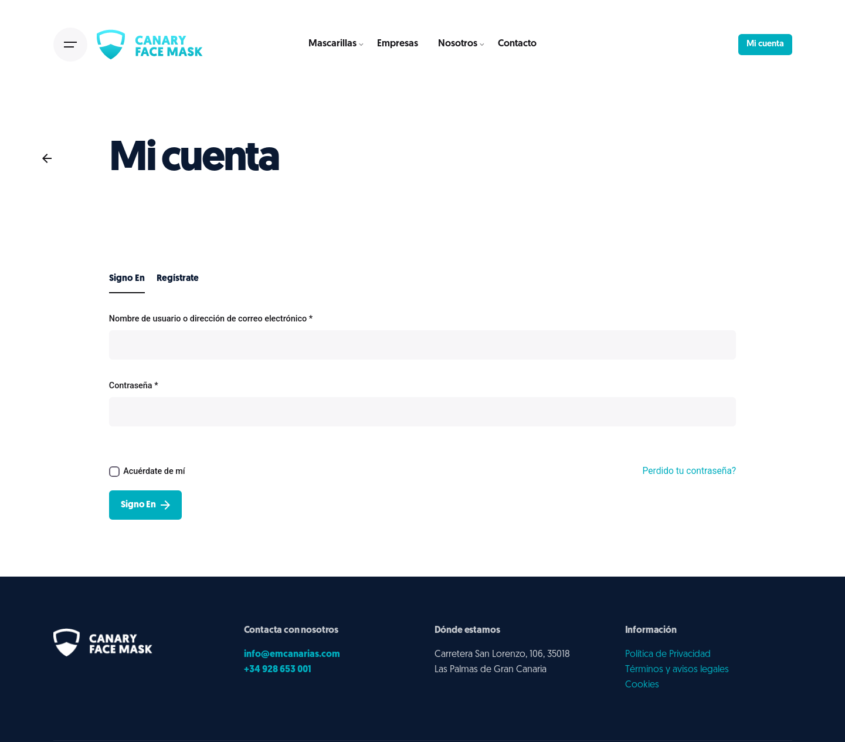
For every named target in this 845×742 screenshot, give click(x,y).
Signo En (145, 505)
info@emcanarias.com (292, 654)
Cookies (642, 685)
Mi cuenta (765, 44)
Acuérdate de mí (147, 471)
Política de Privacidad (668, 654)
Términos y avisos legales (677, 670)
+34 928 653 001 (277, 670)
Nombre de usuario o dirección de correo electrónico (211, 319)
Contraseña (133, 386)
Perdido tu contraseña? (690, 471)
